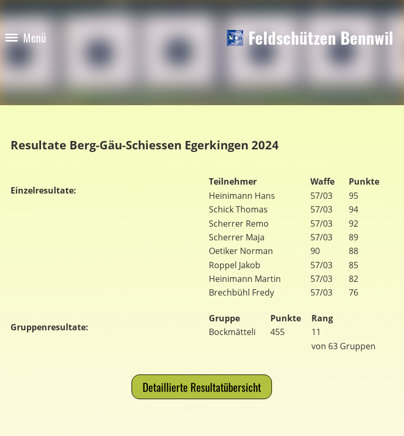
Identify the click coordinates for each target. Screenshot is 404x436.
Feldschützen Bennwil (320, 37)
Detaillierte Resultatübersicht (202, 387)
